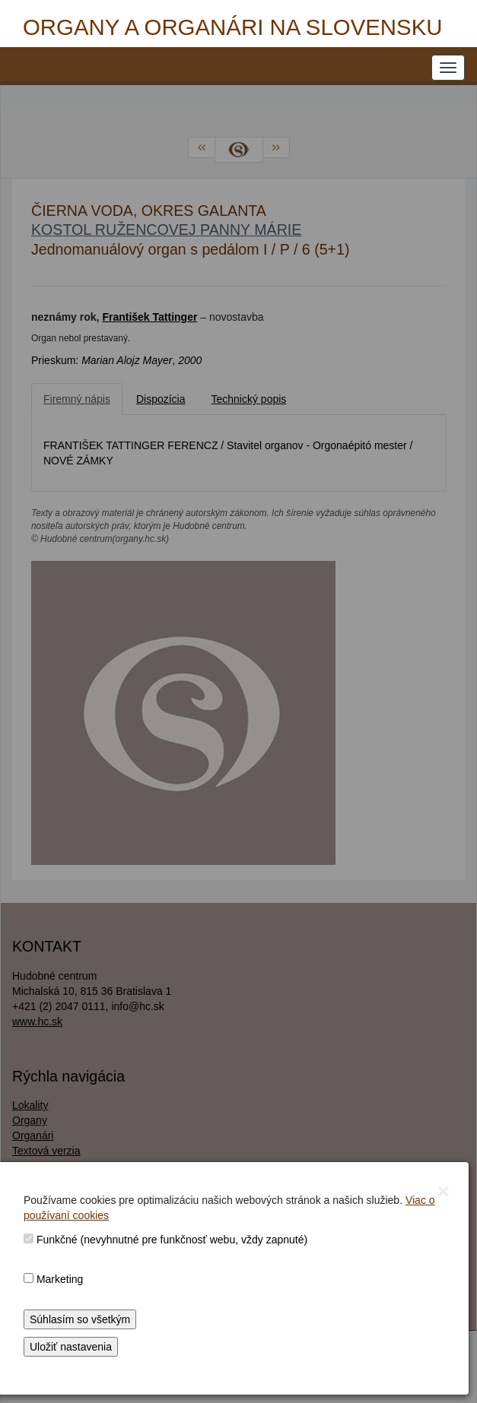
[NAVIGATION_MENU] (448, 68)
